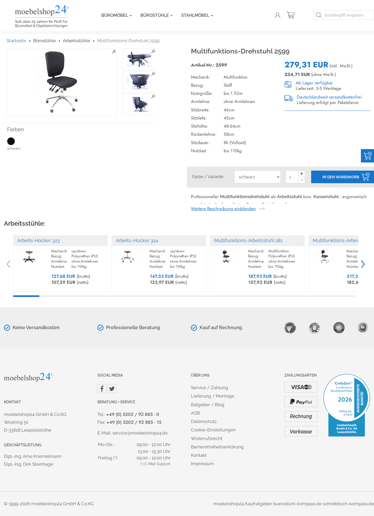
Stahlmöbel (197, 15)
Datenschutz (204, 421)
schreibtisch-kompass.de (348, 503)
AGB (195, 413)
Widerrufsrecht (206, 438)
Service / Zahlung (209, 387)
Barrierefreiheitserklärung (217, 446)
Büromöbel (116, 15)
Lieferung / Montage (212, 396)
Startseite (19, 40)
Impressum (202, 463)
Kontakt (199, 455)
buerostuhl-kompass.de (297, 503)
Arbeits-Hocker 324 (137, 240)
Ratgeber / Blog (207, 404)
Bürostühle (156, 15)
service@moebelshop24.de (140, 433)
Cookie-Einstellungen (213, 429)
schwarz (19, 143)
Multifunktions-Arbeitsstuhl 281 (248, 240)
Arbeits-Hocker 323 (38, 240)
